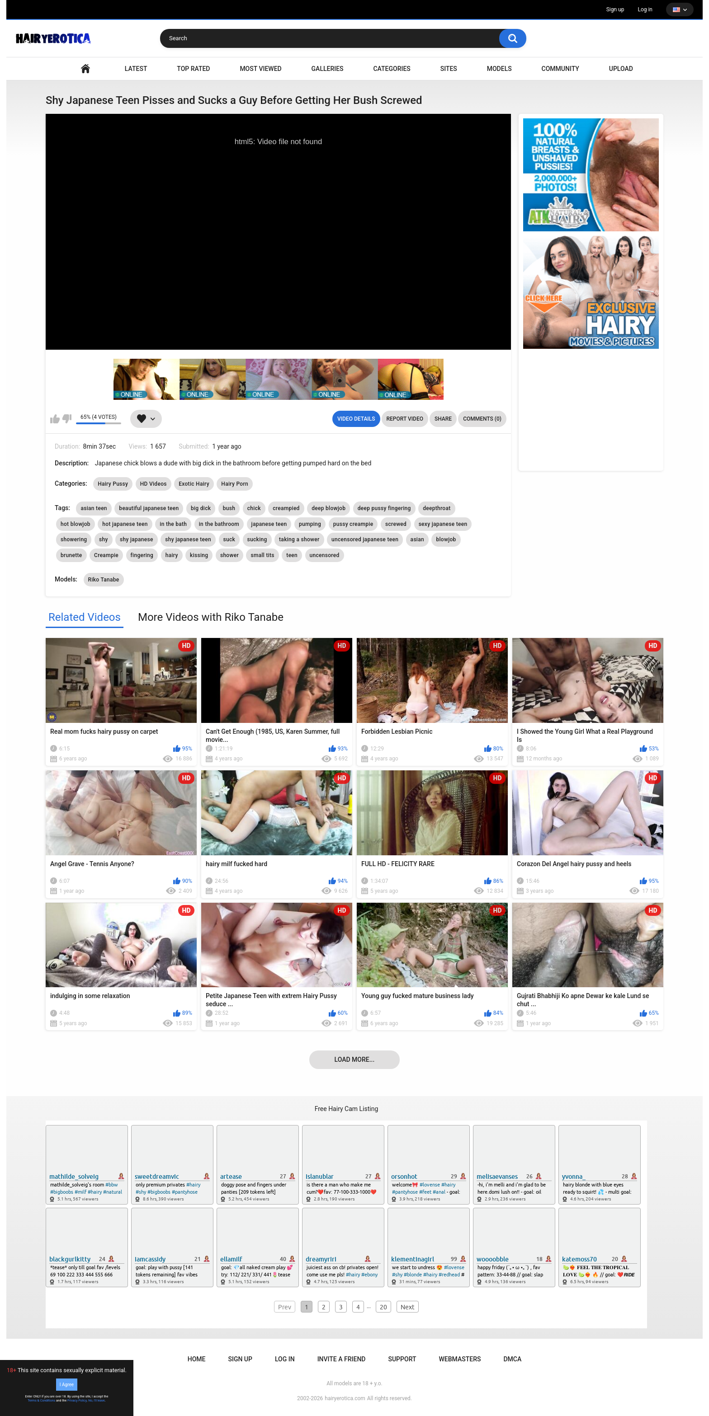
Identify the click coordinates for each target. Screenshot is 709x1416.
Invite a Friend (341, 1359)
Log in (645, 9)
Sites (448, 68)
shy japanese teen (188, 539)
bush (229, 508)
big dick (201, 508)
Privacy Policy (77, 1400)
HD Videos (153, 484)
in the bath (173, 524)
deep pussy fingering (384, 508)
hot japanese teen (124, 524)
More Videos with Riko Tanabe (211, 617)
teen (292, 555)
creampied (286, 508)
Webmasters (460, 1359)
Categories (391, 68)
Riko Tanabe (103, 580)
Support (402, 1359)
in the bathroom (219, 524)
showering (74, 539)
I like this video (55, 418)
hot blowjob (75, 524)
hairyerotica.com (345, 1398)
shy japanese (136, 539)
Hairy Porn (234, 484)
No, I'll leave (96, 1400)
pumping (310, 524)
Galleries (328, 68)
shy (103, 539)
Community (560, 68)
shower (229, 555)
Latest (136, 68)
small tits (262, 555)
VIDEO (85, 68)
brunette (71, 555)
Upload (621, 68)
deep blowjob (328, 508)
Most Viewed (260, 68)
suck (229, 539)
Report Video (405, 419)
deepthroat (436, 508)
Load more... (355, 1059)
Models (499, 68)
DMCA (512, 1359)
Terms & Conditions (41, 1400)
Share (443, 419)
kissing (199, 555)
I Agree (67, 1384)
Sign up (615, 9)
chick (254, 508)
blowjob (446, 539)
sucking (257, 539)
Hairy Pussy (113, 484)
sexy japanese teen (443, 524)
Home (197, 1359)
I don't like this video (66, 418)
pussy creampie (353, 524)
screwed (395, 524)
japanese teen (269, 524)
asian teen (93, 508)
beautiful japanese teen (149, 508)
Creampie (106, 555)
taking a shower (299, 539)
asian (417, 539)
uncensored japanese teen (364, 539)
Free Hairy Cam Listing (346, 1108)
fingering (142, 555)
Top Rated (193, 68)
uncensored (325, 555)
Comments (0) (482, 419)
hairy (171, 555)
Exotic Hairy (194, 484)
